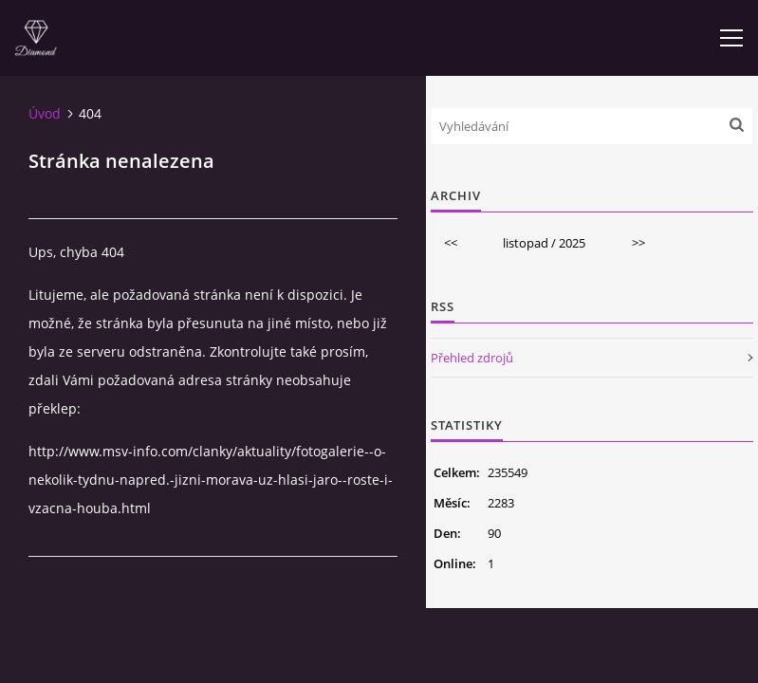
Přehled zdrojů (472, 357)
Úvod (44, 113)
